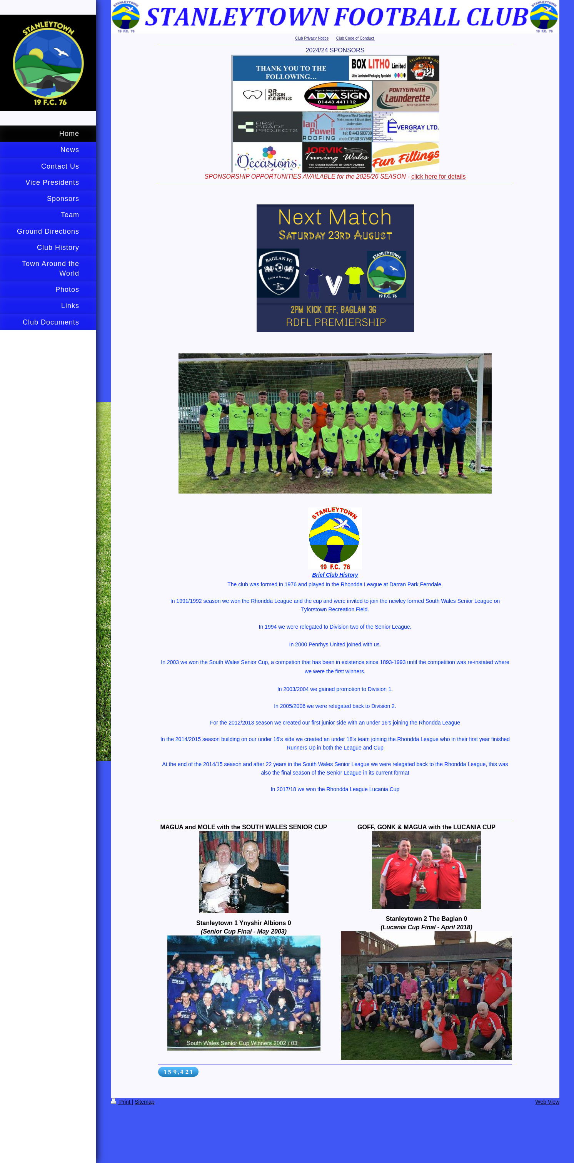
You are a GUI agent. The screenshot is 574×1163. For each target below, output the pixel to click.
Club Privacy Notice (312, 38)
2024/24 (317, 50)
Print (121, 1102)
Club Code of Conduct (355, 38)
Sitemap (144, 1102)
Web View (547, 1102)
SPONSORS (347, 50)
